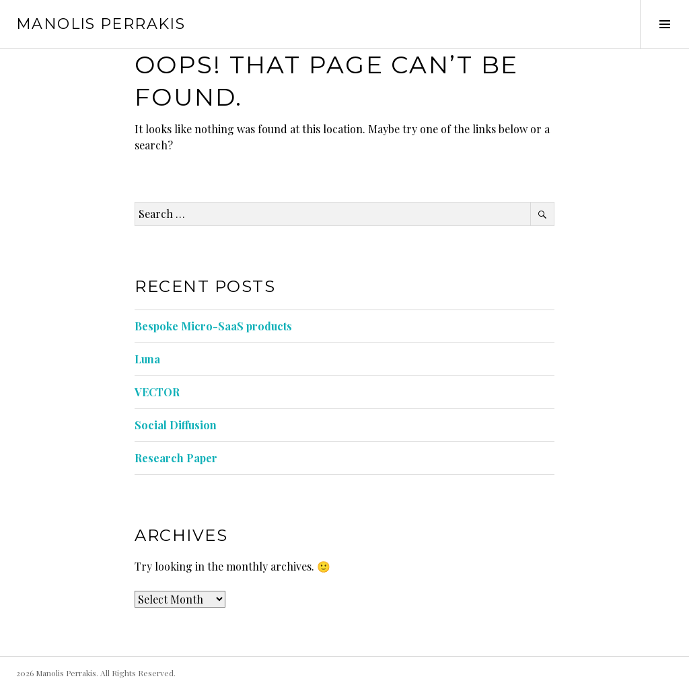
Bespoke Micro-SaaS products (213, 326)
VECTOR (157, 392)
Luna (147, 359)
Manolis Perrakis (100, 24)
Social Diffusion (176, 425)
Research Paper (176, 458)
